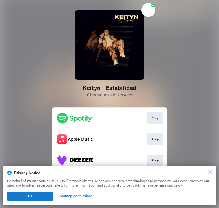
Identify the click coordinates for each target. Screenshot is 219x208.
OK (30, 196)
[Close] (210, 172)
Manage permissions (76, 196)
